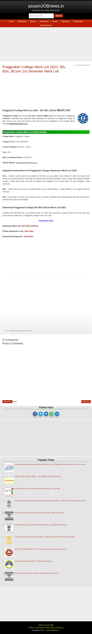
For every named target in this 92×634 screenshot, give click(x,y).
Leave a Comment (83, 65)
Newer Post (7, 401)
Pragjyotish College (24, 331)
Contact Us (59, 628)
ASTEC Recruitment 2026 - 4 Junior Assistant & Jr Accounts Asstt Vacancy (40, 549)
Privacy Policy (50, 628)
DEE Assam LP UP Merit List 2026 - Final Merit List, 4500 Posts (37, 573)
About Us (32, 628)
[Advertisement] (46, 44)
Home (14, 401)
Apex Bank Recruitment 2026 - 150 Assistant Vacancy (33, 561)
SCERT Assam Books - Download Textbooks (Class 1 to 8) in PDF (37, 488)
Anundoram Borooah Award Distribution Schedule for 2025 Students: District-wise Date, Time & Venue (50, 464)
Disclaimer (39, 628)
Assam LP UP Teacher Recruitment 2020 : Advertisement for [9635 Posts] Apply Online (45, 537)
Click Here (29, 231)
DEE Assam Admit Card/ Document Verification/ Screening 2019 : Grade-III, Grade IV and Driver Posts (50, 501)
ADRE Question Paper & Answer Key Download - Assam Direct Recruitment (41, 525)
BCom (35, 226)
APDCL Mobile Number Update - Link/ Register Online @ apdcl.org (38, 476)
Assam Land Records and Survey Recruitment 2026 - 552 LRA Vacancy (39, 513)
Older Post (86, 401)
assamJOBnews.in (46, 6)
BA (23, 226)
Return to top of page (46, 625)
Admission (13, 331)
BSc (28, 226)
